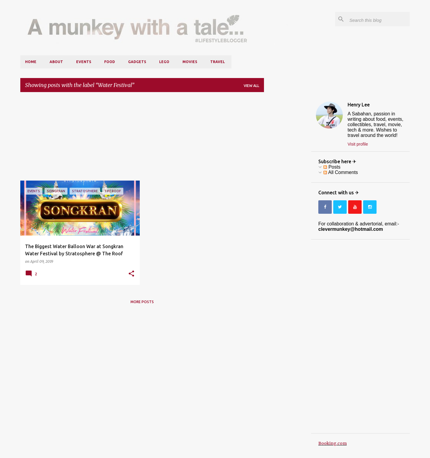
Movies (189, 62)
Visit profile (358, 144)
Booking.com (332, 443)
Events (83, 62)
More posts (142, 302)
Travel (217, 62)
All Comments (340, 172)
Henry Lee (359, 104)
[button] (131, 274)
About (56, 62)
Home (30, 62)
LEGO (164, 62)
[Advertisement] (142, 139)
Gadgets (137, 62)
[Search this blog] (378, 19)
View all (251, 86)
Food (109, 62)
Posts (331, 167)
